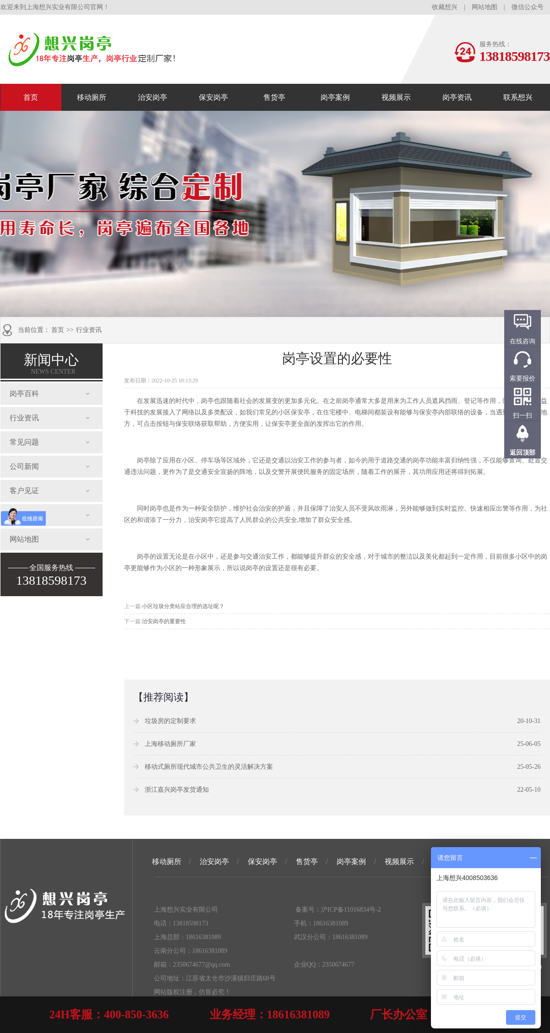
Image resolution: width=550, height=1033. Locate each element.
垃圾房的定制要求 (170, 721)
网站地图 (484, 7)
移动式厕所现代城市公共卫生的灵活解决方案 (209, 766)
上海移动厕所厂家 (170, 743)
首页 (30, 97)
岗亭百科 (24, 393)
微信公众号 (528, 7)
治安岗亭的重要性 (164, 621)
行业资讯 (89, 329)
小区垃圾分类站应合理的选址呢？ (183, 606)
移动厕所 (91, 97)
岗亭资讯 (457, 97)
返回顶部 (522, 452)
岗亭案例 (335, 97)
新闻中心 (51, 363)
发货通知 (24, 515)
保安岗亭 (213, 97)
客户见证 (24, 491)
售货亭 (274, 97)
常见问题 (24, 442)
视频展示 (396, 97)
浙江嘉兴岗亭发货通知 (177, 789)
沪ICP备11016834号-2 (351, 909)
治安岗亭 (152, 97)
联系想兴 (518, 97)
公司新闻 (24, 466)
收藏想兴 (444, 7)
